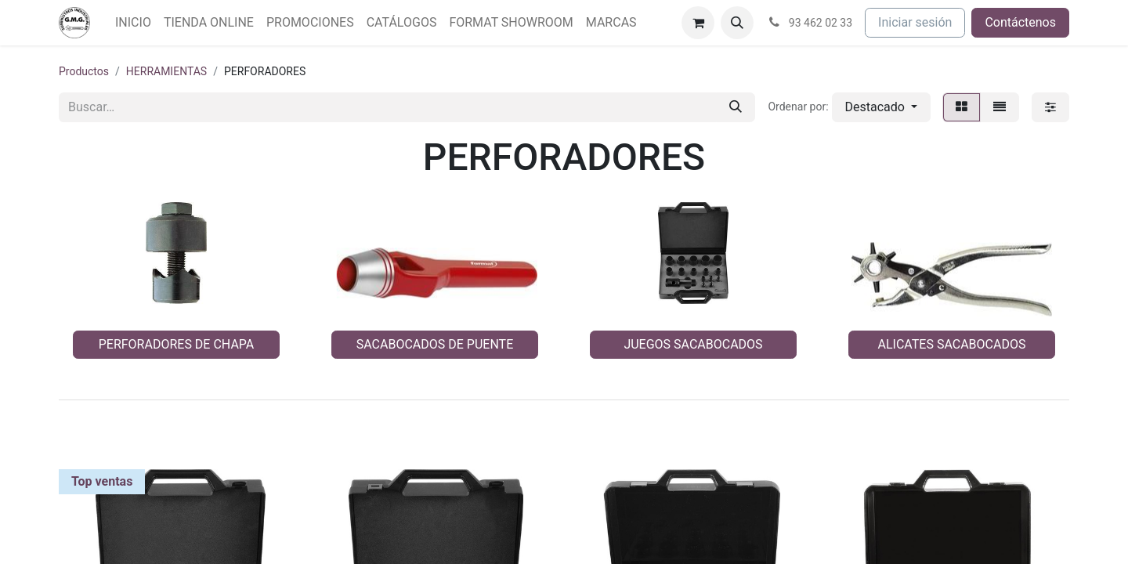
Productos (84, 71)
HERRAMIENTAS (166, 71)
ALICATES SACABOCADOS (952, 344)
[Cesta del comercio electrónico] (698, 22)
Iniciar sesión (915, 22)
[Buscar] (735, 107)
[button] (737, 22)
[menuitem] (133, 22)
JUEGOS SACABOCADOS (693, 344)
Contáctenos (1020, 22)
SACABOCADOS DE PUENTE (434, 344)
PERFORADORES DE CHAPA (177, 344)
